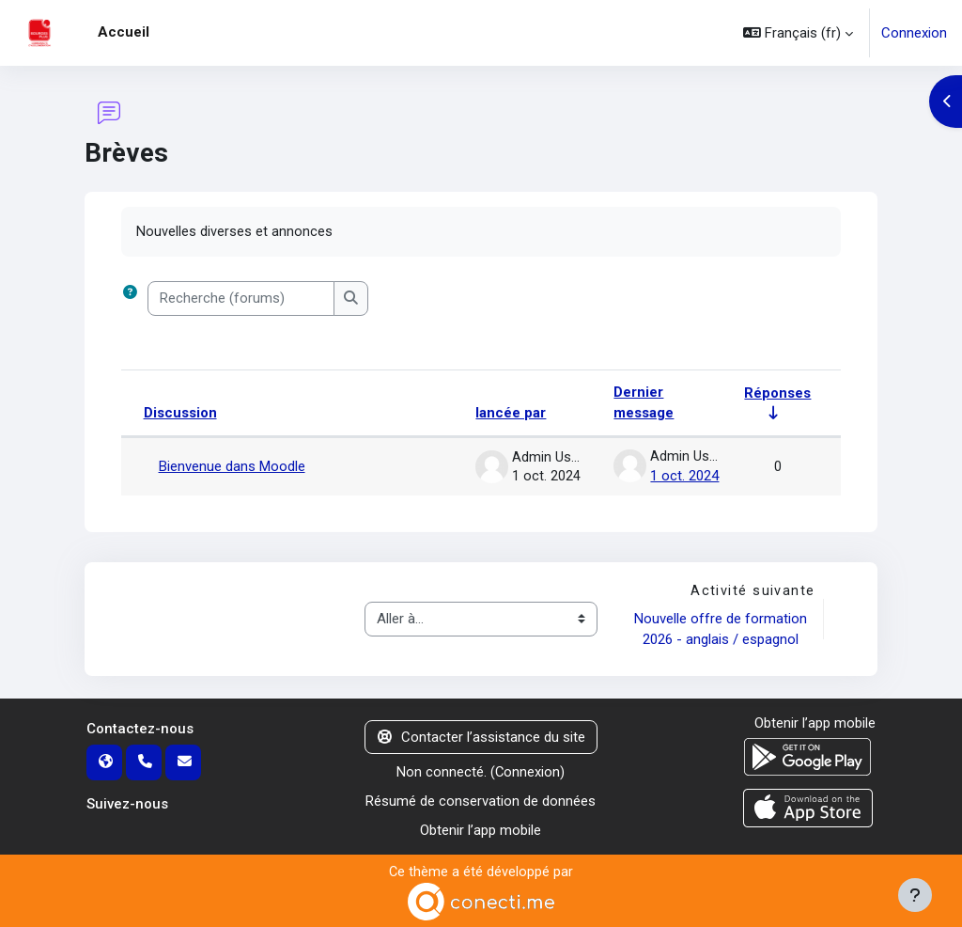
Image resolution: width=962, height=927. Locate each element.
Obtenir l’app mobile (480, 828)
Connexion (914, 32)
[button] (798, 33)
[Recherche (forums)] (240, 299)
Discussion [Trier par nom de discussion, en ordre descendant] (180, 413)
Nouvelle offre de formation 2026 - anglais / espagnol (721, 628)
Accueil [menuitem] (123, 32)
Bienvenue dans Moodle (232, 466)
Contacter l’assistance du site (481, 736)
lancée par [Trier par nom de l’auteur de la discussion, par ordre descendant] (510, 413)
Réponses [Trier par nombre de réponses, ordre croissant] (777, 392)
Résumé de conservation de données (480, 800)
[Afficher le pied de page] (915, 895)
